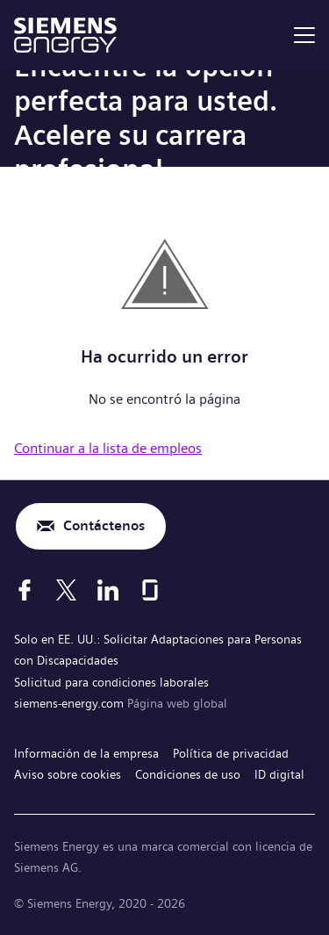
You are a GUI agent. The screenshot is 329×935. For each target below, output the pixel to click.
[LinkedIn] (107, 590)
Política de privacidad (231, 753)
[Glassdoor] (150, 590)
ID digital (279, 774)
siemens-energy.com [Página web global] (70, 703)
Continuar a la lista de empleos (108, 448)
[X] (66, 590)
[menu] (304, 35)
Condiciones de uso (187, 774)
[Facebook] (24, 590)
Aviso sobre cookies (67, 774)
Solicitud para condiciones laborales (111, 682)
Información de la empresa (86, 753)
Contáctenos (104, 525)
